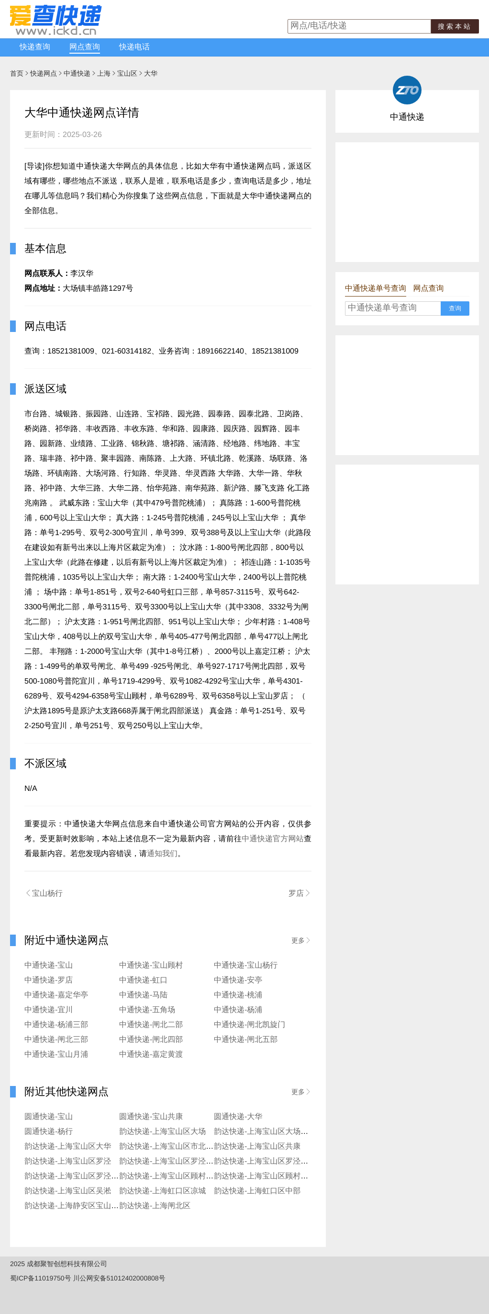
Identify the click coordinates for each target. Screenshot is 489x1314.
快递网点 (43, 73)
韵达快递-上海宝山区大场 (162, 1132)
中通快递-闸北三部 (56, 1040)
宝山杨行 (43, 893)
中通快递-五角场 (147, 1010)
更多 (301, 940)
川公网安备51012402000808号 (119, 1278)
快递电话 (134, 47)
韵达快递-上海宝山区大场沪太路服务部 (280, 1132)
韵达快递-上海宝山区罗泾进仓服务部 (276, 1161)
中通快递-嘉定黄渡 (151, 1055)
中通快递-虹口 (143, 980)
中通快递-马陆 (143, 995)
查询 (455, 308)
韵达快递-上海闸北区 (154, 1206)
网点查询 (84, 47)
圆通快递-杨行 (48, 1132)
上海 (104, 73)
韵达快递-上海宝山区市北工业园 (174, 1147)
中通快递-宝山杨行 (246, 965)
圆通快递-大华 (238, 1117)
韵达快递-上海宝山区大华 (67, 1147)
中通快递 (77, 73)
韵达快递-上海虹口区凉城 (162, 1191)
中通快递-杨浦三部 (56, 1025)
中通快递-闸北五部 (246, 1040)
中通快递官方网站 (273, 839)
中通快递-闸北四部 (151, 1040)
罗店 (300, 893)
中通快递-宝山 (48, 965)
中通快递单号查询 (375, 289)
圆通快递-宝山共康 (151, 1117)
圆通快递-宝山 (48, 1117)
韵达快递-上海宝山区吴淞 (67, 1191)
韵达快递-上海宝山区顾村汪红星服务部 (280, 1176)
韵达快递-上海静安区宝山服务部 (79, 1206)
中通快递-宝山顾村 (151, 965)
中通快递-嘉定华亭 (56, 995)
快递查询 (35, 47)
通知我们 (162, 854)
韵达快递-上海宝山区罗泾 (67, 1161)
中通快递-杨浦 (238, 1010)
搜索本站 (455, 26)
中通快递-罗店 (48, 980)
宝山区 (127, 73)
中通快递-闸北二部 (151, 1025)
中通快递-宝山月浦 (56, 1055)
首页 (16, 73)
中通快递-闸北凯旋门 (249, 1025)
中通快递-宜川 (48, 1010)
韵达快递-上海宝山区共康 (257, 1147)
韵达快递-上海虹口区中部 (257, 1191)
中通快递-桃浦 (238, 995)
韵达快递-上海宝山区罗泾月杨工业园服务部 (193, 1161)
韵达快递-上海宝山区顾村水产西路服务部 (189, 1176)
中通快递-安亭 (238, 980)
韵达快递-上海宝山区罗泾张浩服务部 (86, 1176)
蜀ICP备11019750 (37, 1278)
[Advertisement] (407, 202)
